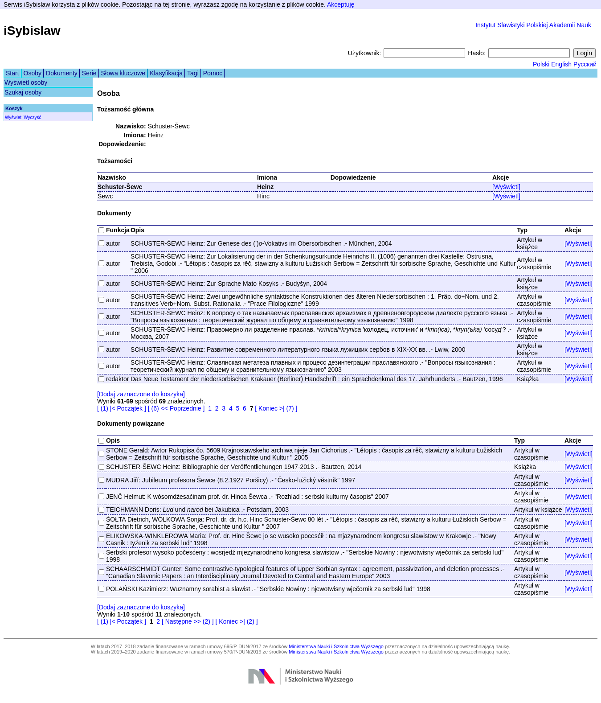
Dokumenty (62, 73)
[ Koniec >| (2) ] (237, 621)
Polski (541, 64)
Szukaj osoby (22, 92)
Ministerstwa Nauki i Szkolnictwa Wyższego (336, 646)
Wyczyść (32, 117)
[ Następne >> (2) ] (188, 621)
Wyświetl (13, 117)
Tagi (193, 73)
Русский (585, 64)
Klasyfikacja (166, 73)
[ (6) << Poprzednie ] (176, 408)
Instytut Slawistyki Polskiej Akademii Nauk (533, 25)
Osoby (32, 73)
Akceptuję (340, 4)
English (561, 64)
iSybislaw (32, 30)
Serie (89, 73)
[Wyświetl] (506, 186)
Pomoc (213, 73)
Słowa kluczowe (123, 73)
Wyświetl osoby (25, 82)
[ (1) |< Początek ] (121, 408)
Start (12, 73)
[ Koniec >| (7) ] (276, 408)
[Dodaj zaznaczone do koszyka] (141, 394)
